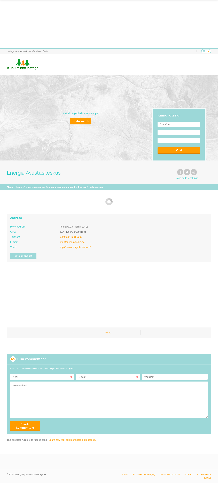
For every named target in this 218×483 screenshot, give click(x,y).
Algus (10, 187)
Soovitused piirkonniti (170, 474)
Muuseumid (38, 187)
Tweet (107, 332)
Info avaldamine (204, 474)
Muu (28, 187)
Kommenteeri (20, 385)
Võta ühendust (23, 256)
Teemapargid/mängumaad (60, 187)
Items (19, 187)
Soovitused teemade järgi (143, 474)
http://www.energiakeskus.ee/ (75, 247)
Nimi (43, 376)
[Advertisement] (102, 24)
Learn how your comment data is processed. (72, 439)
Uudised (188, 474)
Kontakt (207, 478)
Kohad (125, 474)
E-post (108, 376)
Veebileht (149, 377)
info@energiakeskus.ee (72, 242)
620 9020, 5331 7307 (71, 237)
